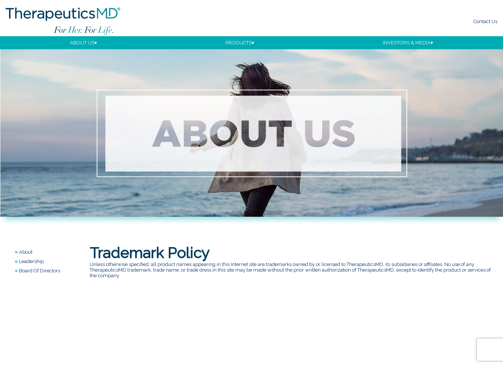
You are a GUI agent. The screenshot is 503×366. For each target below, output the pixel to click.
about (25, 252)
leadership (31, 261)
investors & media (407, 43)
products (239, 43)
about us (82, 43)
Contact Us (485, 21)
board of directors (39, 270)
